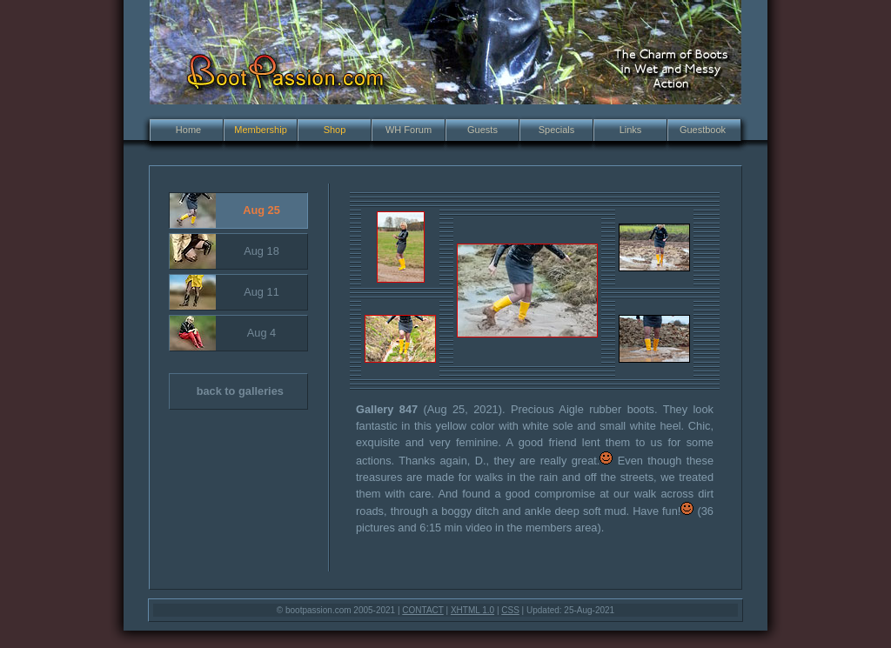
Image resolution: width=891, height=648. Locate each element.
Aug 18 (224, 251)
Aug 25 (225, 210)
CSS (510, 610)
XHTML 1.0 (472, 610)
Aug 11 (224, 292)
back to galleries (227, 391)
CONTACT (422, 610)
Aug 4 (223, 333)
